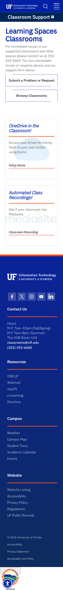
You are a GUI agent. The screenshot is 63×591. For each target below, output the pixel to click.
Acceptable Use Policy (20, 558)
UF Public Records (20, 515)
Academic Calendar (21, 452)
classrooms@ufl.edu (23, 342)
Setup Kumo (17, 165)
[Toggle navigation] (56, 6)
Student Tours (17, 445)
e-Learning (15, 395)
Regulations (16, 509)
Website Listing (18, 489)
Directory (14, 401)
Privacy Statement (18, 551)
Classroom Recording (23, 232)
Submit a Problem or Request (31, 80)
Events (12, 458)
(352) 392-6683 (19, 347)
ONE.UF (12, 376)
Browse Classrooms (31, 95)
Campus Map (17, 439)
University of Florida (29, 537)
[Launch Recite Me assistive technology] (7, 583)
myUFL (12, 389)
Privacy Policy (17, 502)
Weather (13, 433)
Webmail (13, 382)
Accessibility (16, 496)
